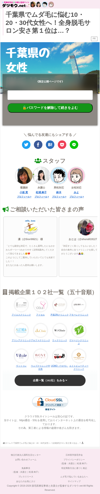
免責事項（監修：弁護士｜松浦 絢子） (26, 470)
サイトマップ (74, 481)
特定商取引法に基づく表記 (74, 468)
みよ (76, 192)
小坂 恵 (24, 192)
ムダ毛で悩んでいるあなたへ (74, 476)
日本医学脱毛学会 (74, 455)
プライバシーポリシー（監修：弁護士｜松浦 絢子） (74, 461)
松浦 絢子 (41, 192)
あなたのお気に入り (25, 481)
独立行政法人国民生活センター (26, 455)
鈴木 (58, 192)
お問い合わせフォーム (25, 459)
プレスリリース (25, 476)
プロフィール (23, 197)
